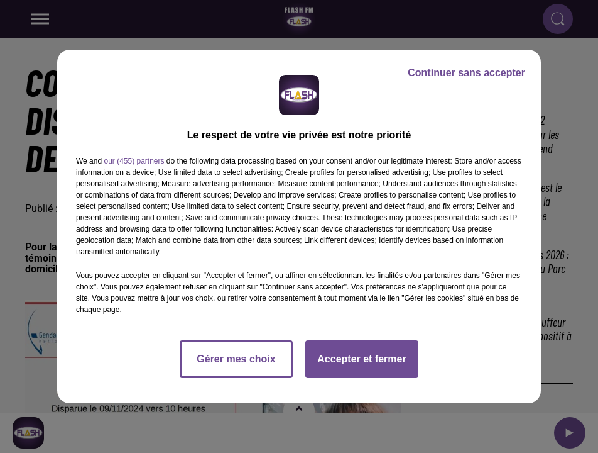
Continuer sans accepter (466, 72)
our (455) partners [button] (134, 161)
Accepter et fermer (361, 359)
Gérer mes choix (236, 359)
